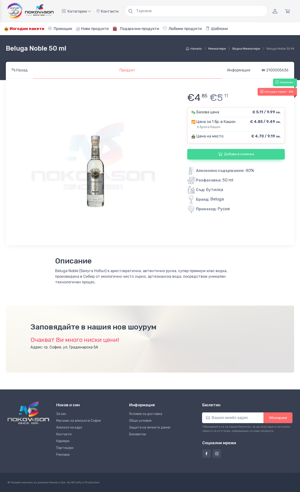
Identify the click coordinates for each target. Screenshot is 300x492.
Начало (194, 48)
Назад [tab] (19, 70)
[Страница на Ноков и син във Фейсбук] (206, 453)
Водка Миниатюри (246, 48)
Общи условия (140, 421)
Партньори (64, 448)
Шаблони (217, 28)
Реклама (63, 455)
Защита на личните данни (149, 427)
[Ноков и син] (28, 413)
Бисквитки (137, 434)
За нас (61, 414)
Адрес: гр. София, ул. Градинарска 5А (64, 347)
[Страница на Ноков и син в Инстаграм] (217, 453)
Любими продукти (182, 28)
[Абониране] (233, 417)
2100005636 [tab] (275, 70)
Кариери (62, 441)
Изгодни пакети (24, 28)
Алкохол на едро (69, 427)
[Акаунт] (275, 11)
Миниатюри (217, 48)
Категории (76, 11)
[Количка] (287, 11)
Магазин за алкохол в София (78, 421)
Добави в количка (236, 154)
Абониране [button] (278, 418)
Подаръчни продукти (135, 28)
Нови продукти (92, 28)
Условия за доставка (145, 414)
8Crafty (76, 482)
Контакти (107, 11)
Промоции (60, 28)
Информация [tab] (238, 70)
